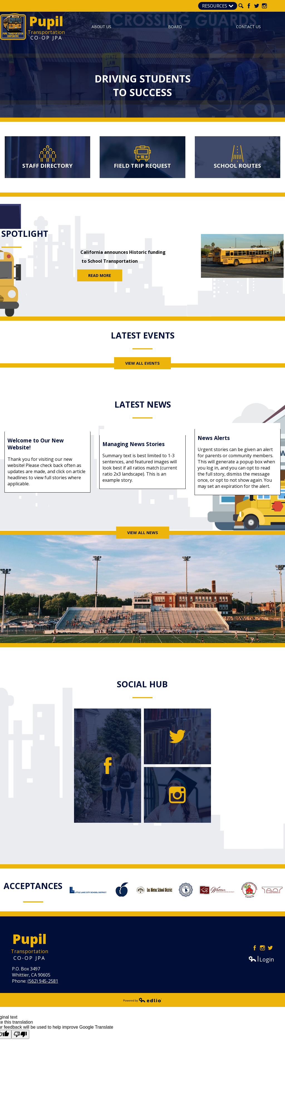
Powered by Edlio (142, 1000)
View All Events (142, 363)
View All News (142, 532)
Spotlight (24, 233)
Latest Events (143, 335)
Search (241, 5)
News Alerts (214, 437)
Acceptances (33, 886)
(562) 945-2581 (43, 981)
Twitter (256, 5)
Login (261, 959)
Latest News (142, 404)
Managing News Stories (133, 443)
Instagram (264, 5)
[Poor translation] (20, 1034)
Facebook (248, 5)
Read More (99, 275)
